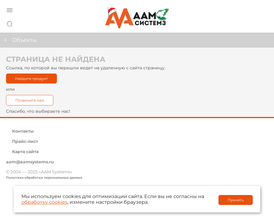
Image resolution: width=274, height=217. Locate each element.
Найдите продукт (31, 78)
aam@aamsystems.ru (30, 162)
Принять (236, 200)
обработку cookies (44, 202)
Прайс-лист (25, 141)
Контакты (23, 131)
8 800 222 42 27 (261, 23)
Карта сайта (25, 151)
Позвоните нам (29, 100)
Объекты (24, 40)
